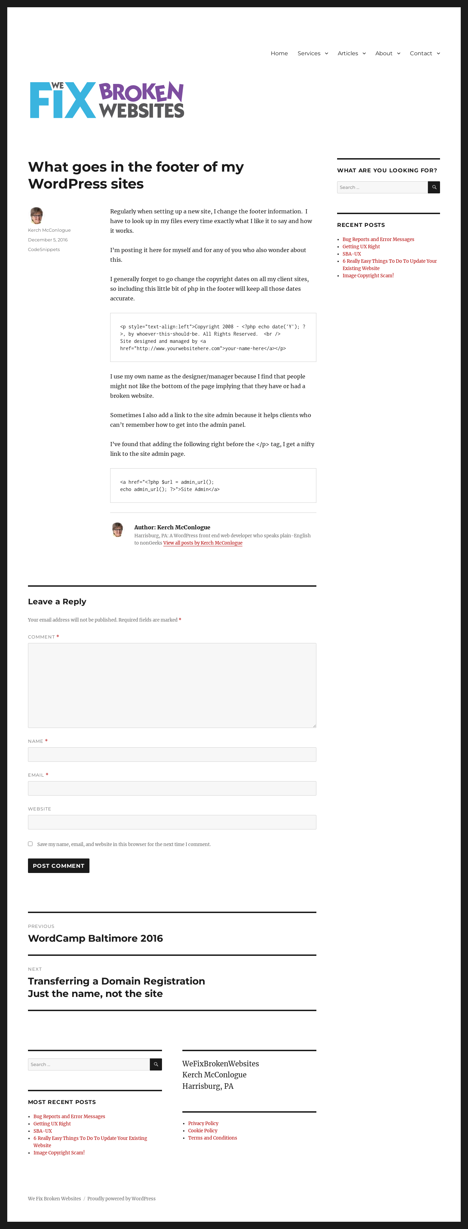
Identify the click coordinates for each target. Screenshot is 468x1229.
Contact (421, 53)
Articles (348, 53)
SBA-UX (43, 1131)
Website (39, 809)
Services (309, 53)
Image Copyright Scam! (59, 1153)
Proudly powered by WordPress (121, 1199)
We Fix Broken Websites (54, 1199)
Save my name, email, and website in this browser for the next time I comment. (124, 844)
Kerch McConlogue (49, 230)
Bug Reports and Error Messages (69, 1117)
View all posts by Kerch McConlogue (202, 543)
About (384, 53)
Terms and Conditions (212, 1138)
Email (38, 775)
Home (279, 53)
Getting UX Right (52, 1124)
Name (38, 741)
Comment (43, 637)
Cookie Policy (202, 1131)
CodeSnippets (44, 249)
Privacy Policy (203, 1123)
